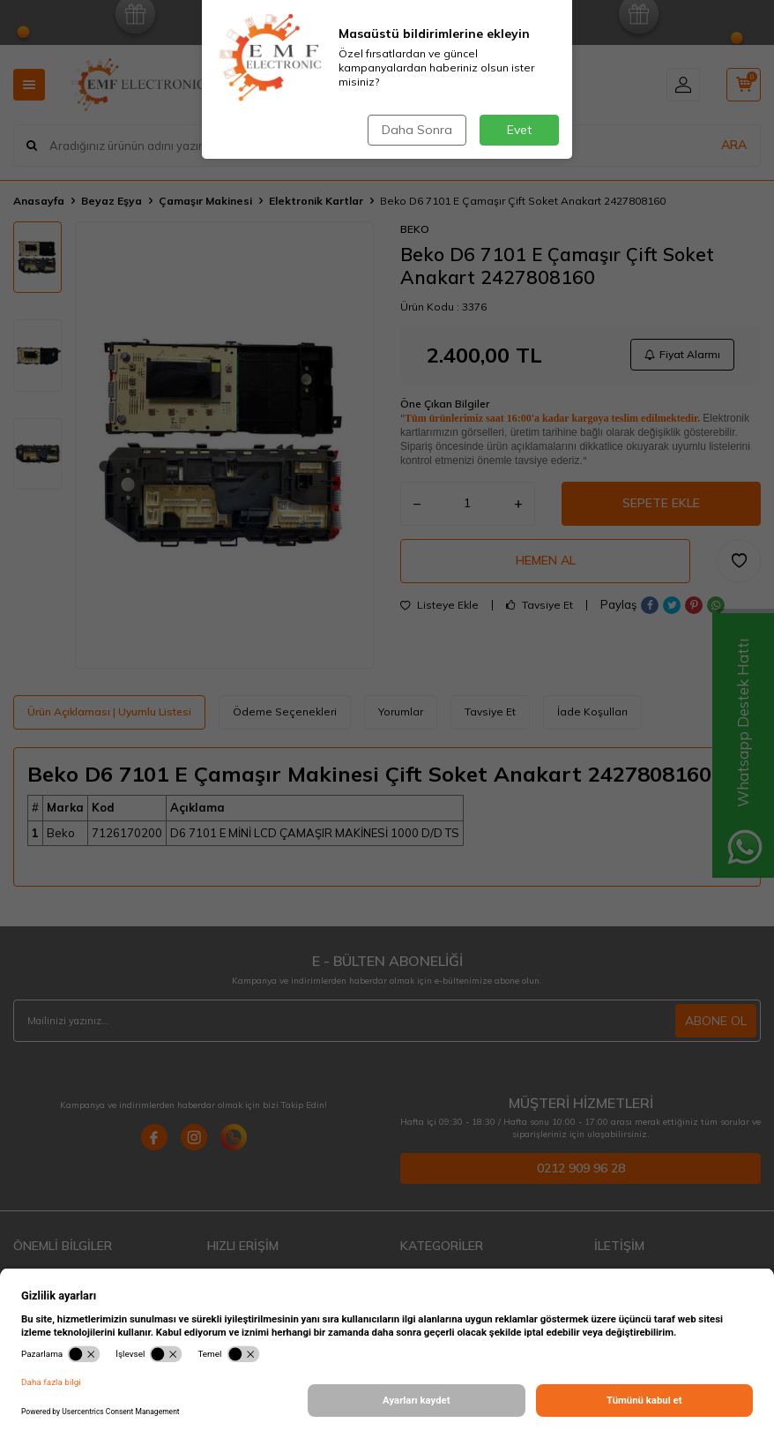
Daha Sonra (417, 130)
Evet (519, 130)
